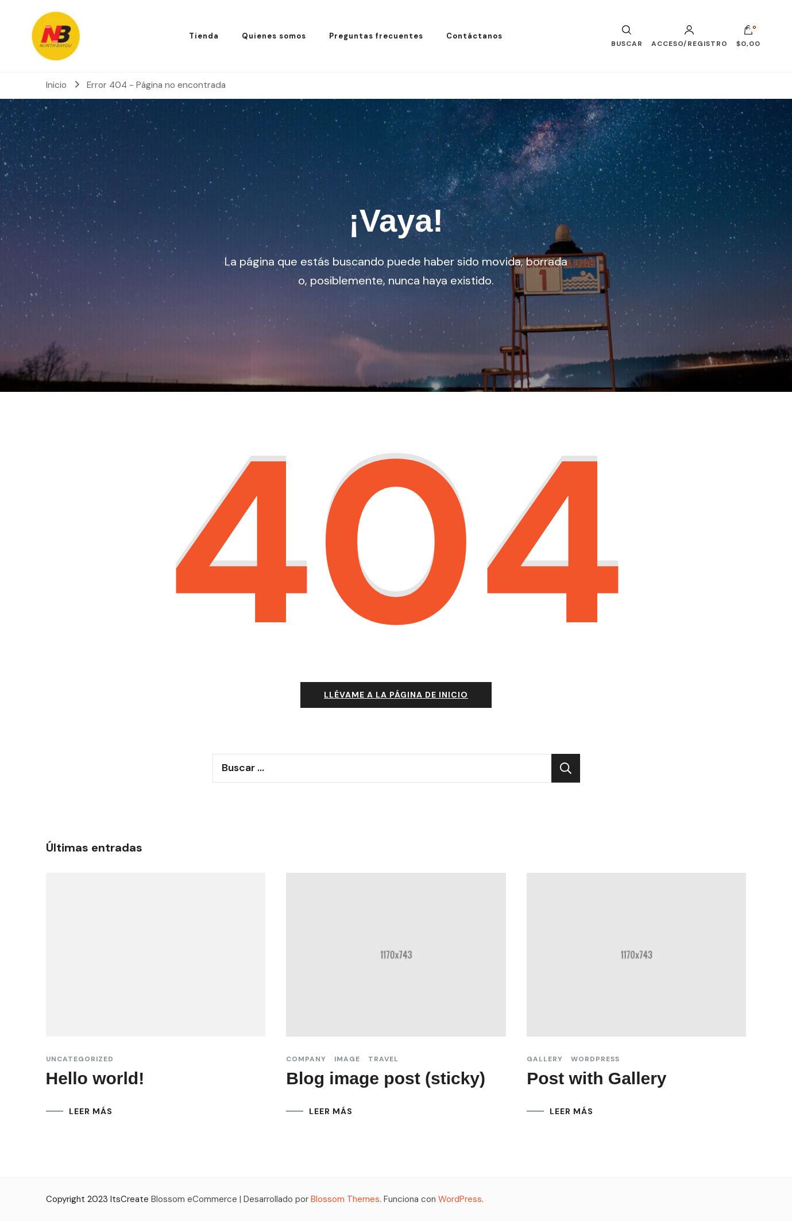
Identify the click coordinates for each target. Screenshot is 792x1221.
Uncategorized (80, 1059)
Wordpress (595, 1059)
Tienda (204, 36)
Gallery (545, 1059)
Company (306, 1059)
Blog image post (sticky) (385, 1078)
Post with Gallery (596, 1078)
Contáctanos (474, 36)
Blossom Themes (345, 1199)
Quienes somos (274, 36)
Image (347, 1059)
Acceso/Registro (689, 36)
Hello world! (95, 1078)
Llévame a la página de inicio (396, 695)
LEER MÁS (91, 1111)
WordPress (460, 1199)
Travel (383, 1059)
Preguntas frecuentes (376, 36)
